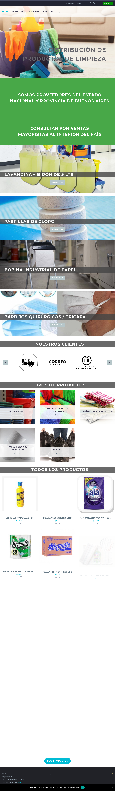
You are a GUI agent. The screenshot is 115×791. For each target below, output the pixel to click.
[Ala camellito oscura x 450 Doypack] (96, 498)
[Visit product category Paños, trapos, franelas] (97, 407)
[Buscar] (58, 11)
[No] (112, 787)
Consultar (57, 183)
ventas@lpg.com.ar (74, 3)
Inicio (5, 11)
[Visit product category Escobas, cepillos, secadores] (57, 407)
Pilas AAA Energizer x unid (57, 521)
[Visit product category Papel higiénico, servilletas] (17, 445)
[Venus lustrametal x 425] (19, 497)
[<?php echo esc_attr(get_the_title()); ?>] (21, 526)
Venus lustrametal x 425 (19, 521)
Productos (33, 11)
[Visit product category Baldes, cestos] (17, 407)
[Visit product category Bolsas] (57, 445)
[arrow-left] (5, 362)
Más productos (57, 761)
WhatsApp (107, 3)
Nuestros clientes (59, 344)
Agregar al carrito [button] (18, 526)
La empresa (17, 11)
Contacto (48, 11)
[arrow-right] (109, 362)
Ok (83, 787)
